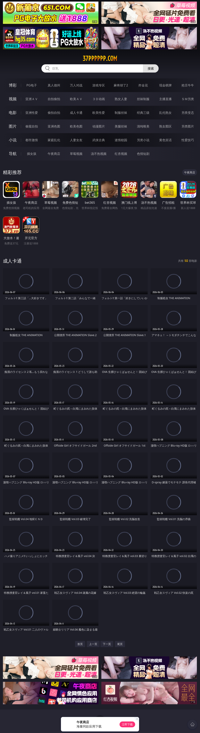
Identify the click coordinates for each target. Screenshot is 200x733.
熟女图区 (165, 126)
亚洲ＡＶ (31, 99)
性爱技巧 (187, 140)
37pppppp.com (100, 58)
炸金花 (143, 85)
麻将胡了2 (121, 85)
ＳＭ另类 (187, 99)
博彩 (13, 85)
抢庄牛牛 (187, 85)
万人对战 (76, 85)
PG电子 (31, 85)
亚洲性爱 (31, 112)
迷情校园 (121, 140)
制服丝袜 (121, 112)
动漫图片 (98, 126)
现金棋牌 (165, 85)
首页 (80, 644)
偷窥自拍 (31, 126)
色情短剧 (143, 154)
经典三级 (143, 112)
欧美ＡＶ (76, 99)
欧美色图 (76, 126)
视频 (13, 98)
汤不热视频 (98, 154)
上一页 (93, 644)
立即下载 (127, 724)
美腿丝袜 (121, 126)
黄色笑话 (165, 140)
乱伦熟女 (165, 112)
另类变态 (187, 112)
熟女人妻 (121, 99)
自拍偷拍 (54, 99)
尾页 (120, 644)
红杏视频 (121, 154)
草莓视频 (76, 154)
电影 (13, 112)
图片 (13, 126)
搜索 (151, 68)
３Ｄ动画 (98, 99)
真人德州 (54, 85)
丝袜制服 (143, 99)
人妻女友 (76, 140)
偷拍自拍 (54, 112)
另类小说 (143, 140)
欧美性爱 (98, 112)
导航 (13, 153)
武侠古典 (98, 140)
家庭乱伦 (54, 140)
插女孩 (31, 154)
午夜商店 (54, 154)
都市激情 (31, 140)
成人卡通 (76, 112)
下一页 (107, 644)
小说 (13, 140)
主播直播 (165, 99)
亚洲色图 (54, 126)
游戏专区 (98, 85)
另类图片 (187, 126)
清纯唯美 (143, 126)
